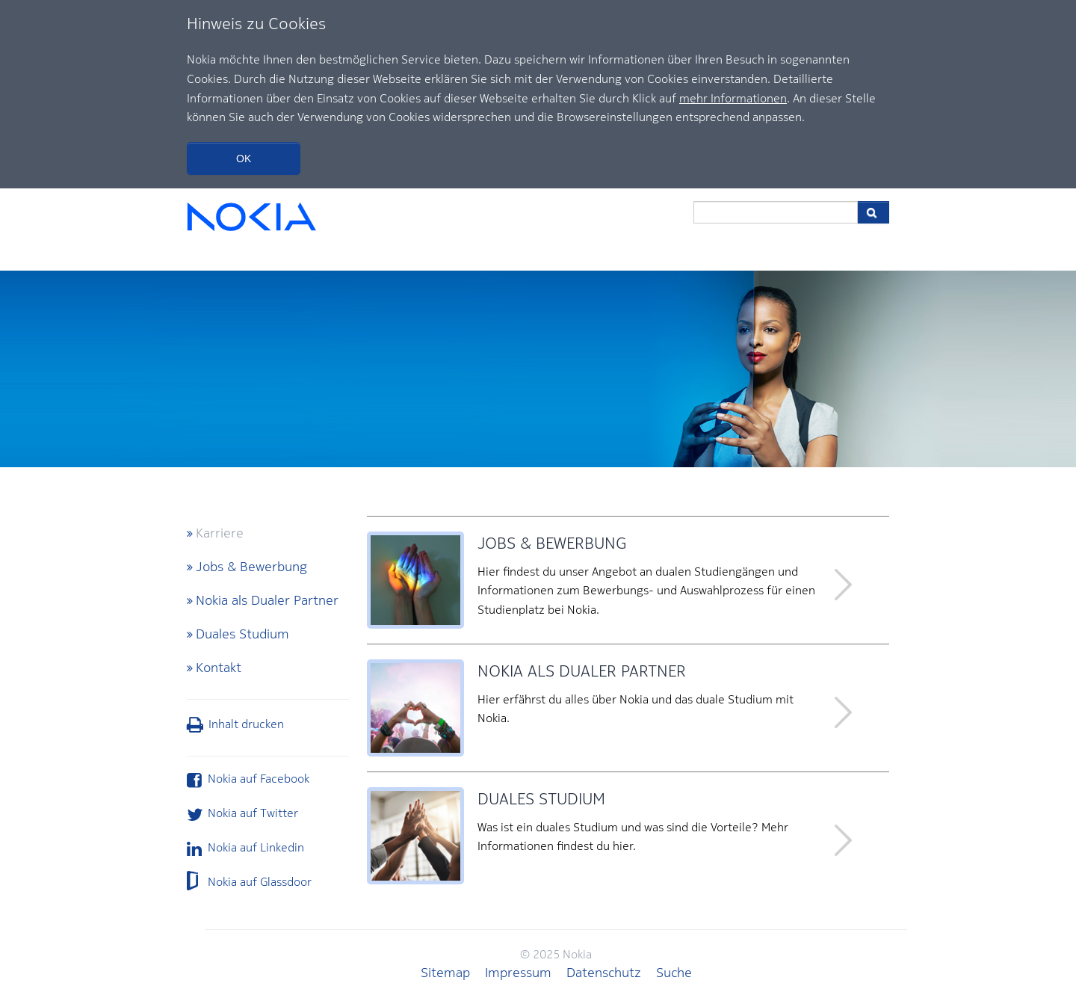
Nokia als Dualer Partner (267, 600)
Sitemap (445, 972)
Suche (674, 972)
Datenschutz (603, 972)
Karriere (220, 532)
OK (243, 158)
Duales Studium (242, 633)
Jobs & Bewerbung (251, 566)
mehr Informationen (733, 98)
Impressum (518, 972)
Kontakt (218, 667)
